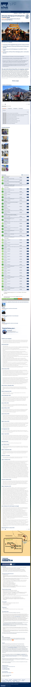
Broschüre (6, 679)
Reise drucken (3, 104)
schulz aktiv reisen (8, 675)
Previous (2, 31)
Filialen (14, 681)
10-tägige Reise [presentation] (10, 108)
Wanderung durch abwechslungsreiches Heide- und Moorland (13, 115)
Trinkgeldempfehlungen (6, 668)
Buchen (28, 177)
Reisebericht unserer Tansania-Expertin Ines (9, 666)
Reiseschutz (23, 679)
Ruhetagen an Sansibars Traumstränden (11, 655)
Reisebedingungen (14, 680)
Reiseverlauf (15, 13)
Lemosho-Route (5, 667)
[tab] (4, 108)
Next (28, 31)
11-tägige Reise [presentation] (15, 108)
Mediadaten (17, 681)
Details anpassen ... (8, 685)
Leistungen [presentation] (21, 108)
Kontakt (27, 13)
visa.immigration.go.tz (17, 616)
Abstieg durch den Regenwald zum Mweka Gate (11, 120)
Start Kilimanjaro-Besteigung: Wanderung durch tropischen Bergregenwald (15, 114)
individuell (18, 654)
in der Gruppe (23, 654)
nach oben (27, 104)
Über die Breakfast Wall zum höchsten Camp (11, 118)
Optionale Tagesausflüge (6, 669)
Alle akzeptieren (3, 685)
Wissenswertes (4, 681)
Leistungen (20, 13)
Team (8, 681)
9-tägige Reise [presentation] (4, 108)
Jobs (11, 681)
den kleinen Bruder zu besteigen (12, 647)
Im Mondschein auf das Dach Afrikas (10, 119)
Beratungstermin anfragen (17, 679)
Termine (24, 13)
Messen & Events (8, 680)
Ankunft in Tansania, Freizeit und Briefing (10, 113)
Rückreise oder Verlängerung (9, 123)
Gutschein (3, 680)
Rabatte (17, 296)
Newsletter (10, 679)
